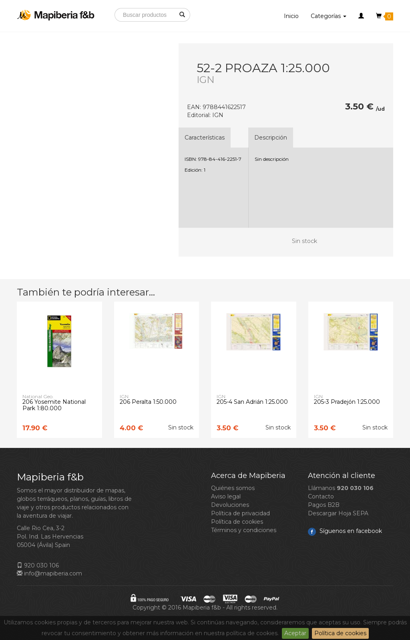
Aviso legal (226, 496)
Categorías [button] (328, 16)
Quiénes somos (233, 488)
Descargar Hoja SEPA (338, 513)
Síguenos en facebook (345, 531)
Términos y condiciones (243, 530)
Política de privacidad (240, 513)
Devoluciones (230, 504)
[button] (361, 16)
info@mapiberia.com (49, 573)
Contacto (321, 496)
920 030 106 (38, 565)
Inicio (291, 16)
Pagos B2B (324, 504)
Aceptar (295, 633)
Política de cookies (340, 633)
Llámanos (341, 488)
